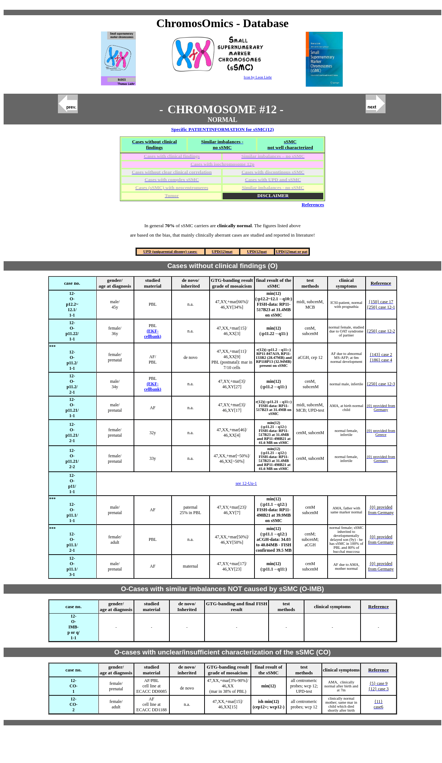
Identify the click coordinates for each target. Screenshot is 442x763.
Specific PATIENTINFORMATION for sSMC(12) (222, 129)
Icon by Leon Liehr (257, 77)
